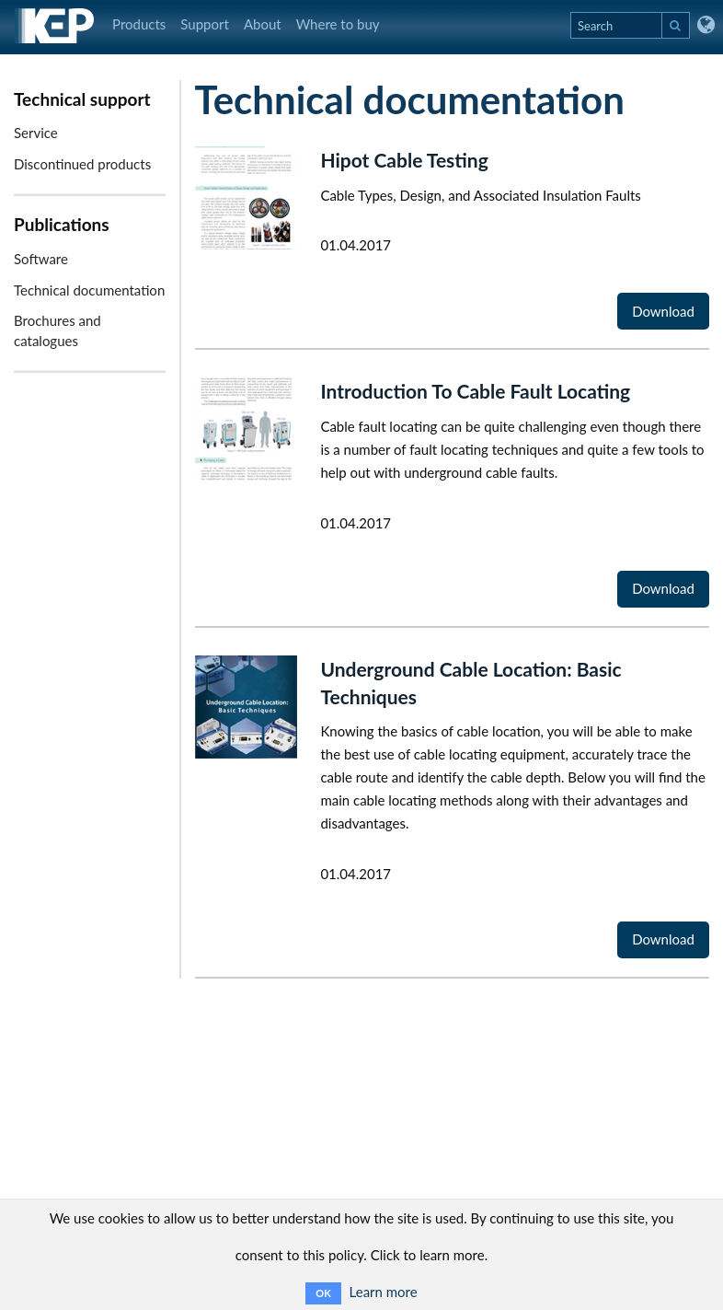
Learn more (384, 1291)
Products (139, 24)
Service (36, 132)
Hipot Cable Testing (404, 159)
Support (204, 24)
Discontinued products (82, 164)
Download (663, 311)
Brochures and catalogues (57, 330)
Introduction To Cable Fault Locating (475, 390)
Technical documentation (89, 290)
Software (41, 258)
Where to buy (338, 24)
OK (323, 1293)
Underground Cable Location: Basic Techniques (470, 682)
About (262, 24)
